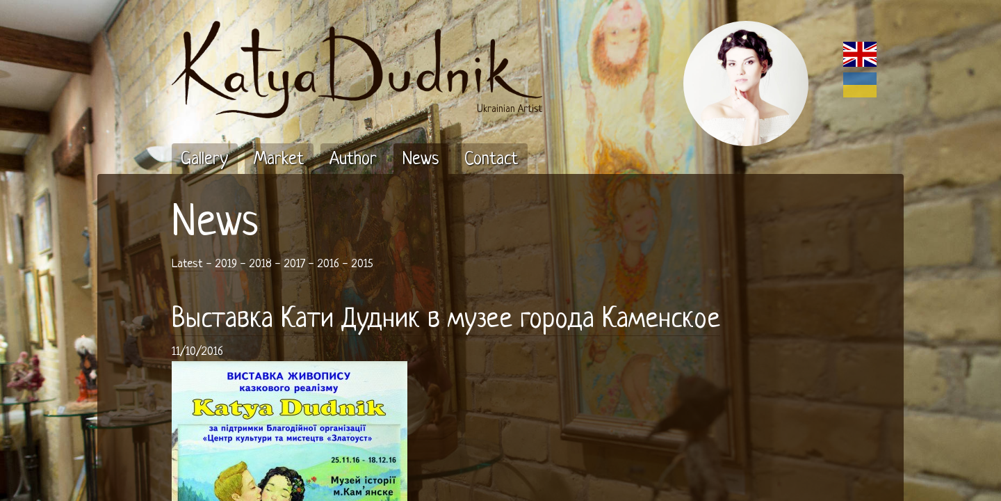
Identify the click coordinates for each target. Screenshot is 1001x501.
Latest (187, 264)
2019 (226, 264)
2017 (294, 264)
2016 (328, 264)
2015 (362, 264)
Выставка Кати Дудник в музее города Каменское (446, 320)
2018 (261, 264)
